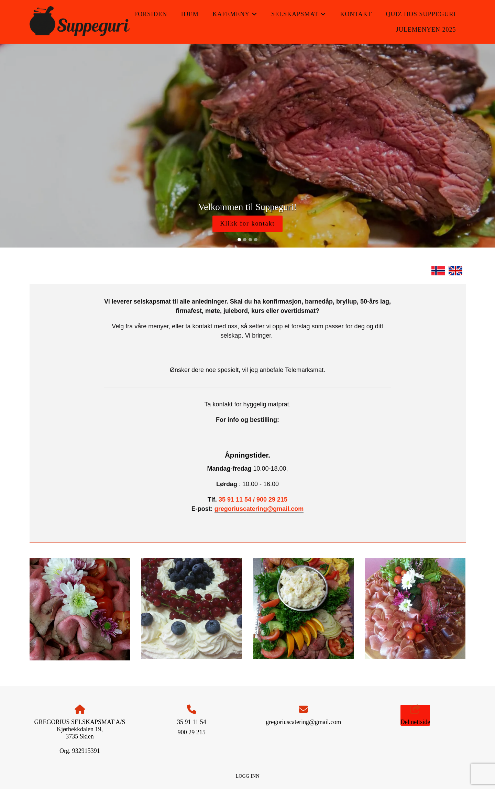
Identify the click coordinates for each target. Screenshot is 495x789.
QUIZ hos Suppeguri (421, 14)
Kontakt (356, 14)
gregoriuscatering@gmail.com (259, 508)
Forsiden (150, 14)
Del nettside (415, 715)
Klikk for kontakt (247, 223)
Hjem (190, 14)
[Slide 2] (244, 239)
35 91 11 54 (235, 499)
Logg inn (247, 776)
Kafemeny (234, 16)
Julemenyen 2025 (426, 29)
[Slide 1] (239, 239)
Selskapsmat (298, 16)
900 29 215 (271, 499)
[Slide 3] (250, 239)
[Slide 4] (255, 239)
